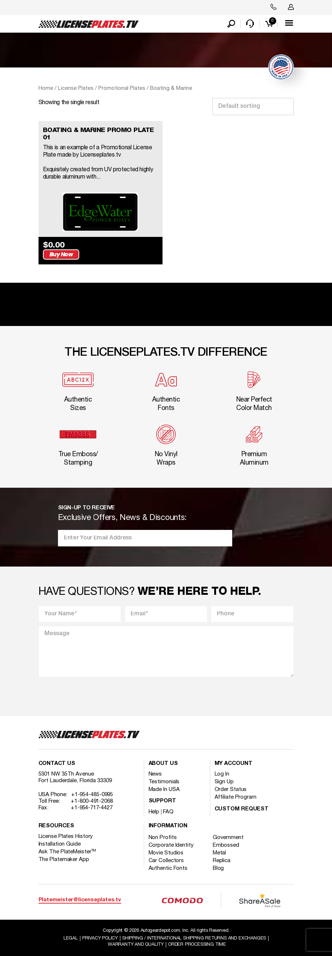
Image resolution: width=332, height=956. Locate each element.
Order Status (231, 788)
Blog (220, 866)
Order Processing (198, 943)
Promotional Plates (121, 89)
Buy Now (140, 252)
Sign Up (224, 780)
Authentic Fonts (168, 866)
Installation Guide (60, 842)
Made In (164, 788)
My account (233, 762)
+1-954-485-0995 (92, 793)
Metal (221, 851)
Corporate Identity (171, 843)
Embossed (227, 843)
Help (154, 810)
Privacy (99, 937)
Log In (222, 772)
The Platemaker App (64, 858)
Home (46, 89)
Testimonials (164, 780)
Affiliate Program (235, 795)
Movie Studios (166, 851)
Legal (69, 937)
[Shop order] (253, 107)
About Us (163, 762)
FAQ (168, 810)
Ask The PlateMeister (67, 850)
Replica (223, 859)
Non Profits (163, 836)
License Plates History (66, 835)
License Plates (76, 89)
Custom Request (242, 807)
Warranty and (135, 943)
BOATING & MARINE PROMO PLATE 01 (99, 134)
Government (229, 836)
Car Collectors (166, 859)
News (155, 772)
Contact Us (57, 762)
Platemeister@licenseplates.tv (80, 898)
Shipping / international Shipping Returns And (195, 937)
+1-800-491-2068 (92, 799)
